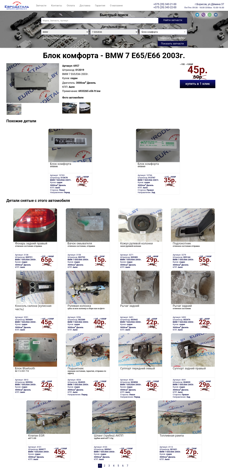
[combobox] (163, 32)
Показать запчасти (172, 43)
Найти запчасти (172, 20)
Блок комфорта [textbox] (150, 32)
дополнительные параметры (60, 37)
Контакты (56, 5)
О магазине (116, 5)
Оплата (71, 5)
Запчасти (41, 5)
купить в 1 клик (197, 84)
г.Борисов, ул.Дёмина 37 (209, 4)
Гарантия (100, 5)
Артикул (67, 65)
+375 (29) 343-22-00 (164, 7)
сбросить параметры (172, 37)
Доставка (84, 5)
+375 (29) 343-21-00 (164, 4)
